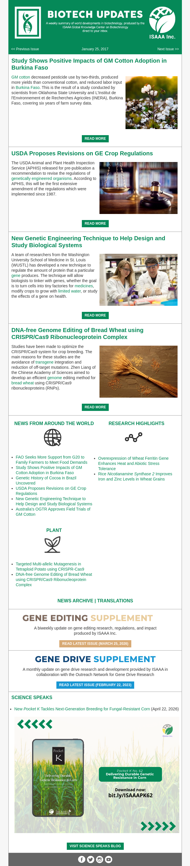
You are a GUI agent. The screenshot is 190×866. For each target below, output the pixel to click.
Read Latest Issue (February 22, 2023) (95, 685)
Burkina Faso (27, 87)
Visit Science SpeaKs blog (95, 846)
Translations (115, 600)
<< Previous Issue (25, 49)
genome (54, 377)
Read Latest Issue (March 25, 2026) (95, 644)
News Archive (75, 600)
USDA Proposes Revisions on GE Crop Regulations (82, 153)
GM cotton (21, 77)
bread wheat (23, 383)
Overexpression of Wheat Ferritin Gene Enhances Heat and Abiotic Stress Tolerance (133, 463)
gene (16, 275)
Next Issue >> (168, 49)
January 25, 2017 (95, 49)
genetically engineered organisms (42, 178)
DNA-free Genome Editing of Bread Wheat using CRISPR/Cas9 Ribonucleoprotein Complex (54, 579)
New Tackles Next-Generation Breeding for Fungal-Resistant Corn (82, 709)
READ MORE (95, 139)
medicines (84, 286)
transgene (45, 362)
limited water (69, 291)
